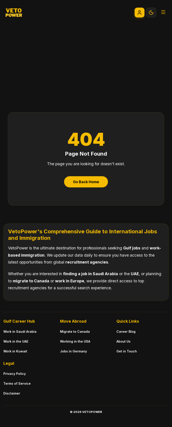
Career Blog (125, 331)
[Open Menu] (163, 12)
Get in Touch (126, 351)
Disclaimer (11, 393)
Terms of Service (17, 383)
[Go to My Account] (139, 12)
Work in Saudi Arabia (20, 331)
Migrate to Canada (75, 331)
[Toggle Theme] (151, 12)
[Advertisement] (86, 58)
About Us (123, 341)
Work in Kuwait (15, 351)
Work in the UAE (15, 341)
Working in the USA (75, 341)
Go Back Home (86, 182)
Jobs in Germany (73, 351)
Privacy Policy (14, 374)
